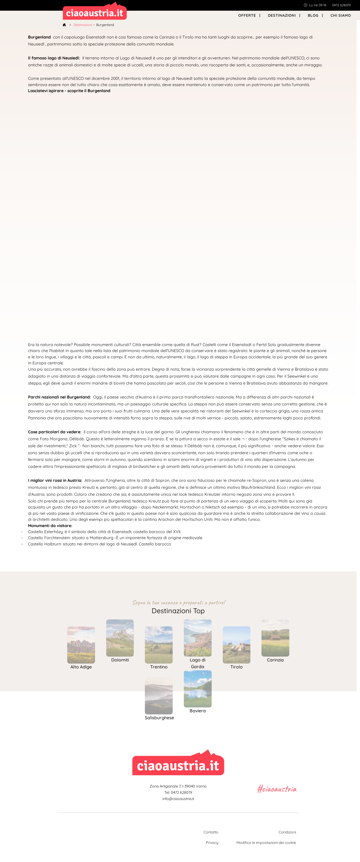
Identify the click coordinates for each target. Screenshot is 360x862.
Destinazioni (82, 25)
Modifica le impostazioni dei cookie (266, 842)
